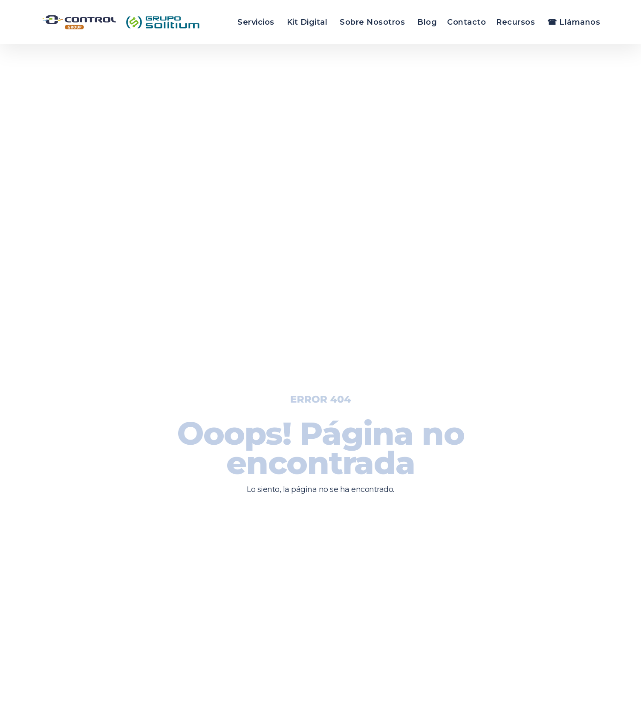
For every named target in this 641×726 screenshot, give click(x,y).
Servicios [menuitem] (255, 22)
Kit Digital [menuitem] (307, 22)
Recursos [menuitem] (515, 22)
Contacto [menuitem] (466, 22)
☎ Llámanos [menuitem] (573, 22)
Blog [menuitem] (427, 22)
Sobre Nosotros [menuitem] (372, 22)
